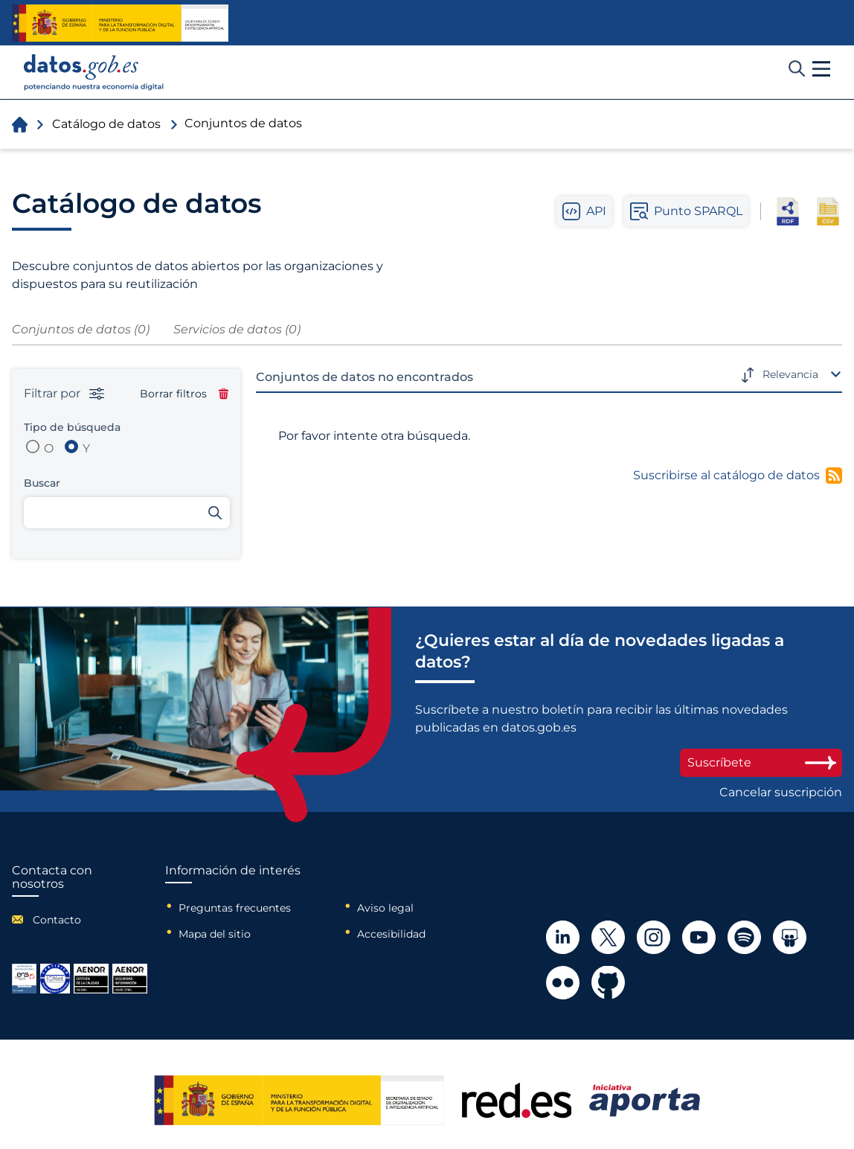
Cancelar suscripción (780, 792)
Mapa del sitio (215, 934)
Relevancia (790, 374)
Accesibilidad (391, 934)
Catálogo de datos (106, 124)
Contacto (57, 919)
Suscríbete (761, 762)
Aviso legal (385, 908)
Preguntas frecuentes (235, 908)
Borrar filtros (184, 394)
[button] (821, 69)
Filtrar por (64, 393)
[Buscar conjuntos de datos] (127, 512)
